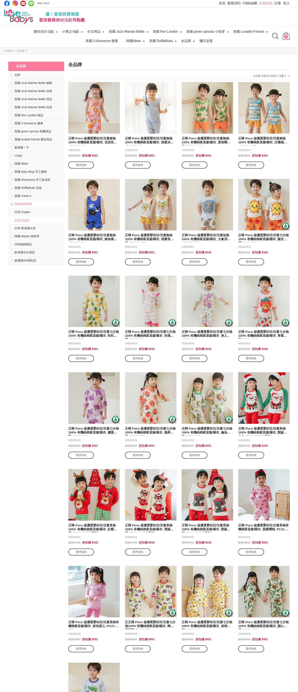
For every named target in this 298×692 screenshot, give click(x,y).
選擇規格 (81, 164)
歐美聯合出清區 (24, 252)
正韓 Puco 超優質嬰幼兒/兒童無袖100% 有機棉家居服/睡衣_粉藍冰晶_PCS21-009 (149, 140)
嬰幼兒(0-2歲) (44, 31)
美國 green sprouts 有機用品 (32, 131)
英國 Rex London (165, 31)
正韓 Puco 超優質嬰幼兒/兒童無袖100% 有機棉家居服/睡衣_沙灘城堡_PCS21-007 (262, 140)
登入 (286, 3)
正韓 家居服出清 (25, 228)
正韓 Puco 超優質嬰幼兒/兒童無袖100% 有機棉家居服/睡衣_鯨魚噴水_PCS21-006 (92, 237)
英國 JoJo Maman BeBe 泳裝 (33, 91)
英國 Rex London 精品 (28, 115)
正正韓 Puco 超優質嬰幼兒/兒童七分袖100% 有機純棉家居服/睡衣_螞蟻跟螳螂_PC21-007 (150, 624)
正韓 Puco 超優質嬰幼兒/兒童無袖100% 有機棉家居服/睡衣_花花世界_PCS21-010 (92, 140)
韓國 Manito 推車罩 (26, 236)
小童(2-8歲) (70, 31)
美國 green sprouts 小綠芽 (205, 31)
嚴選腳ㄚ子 (21, 147)
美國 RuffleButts (161, 41)
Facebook (7, 3)
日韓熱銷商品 (23, 244)
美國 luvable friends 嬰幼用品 (33, 139)
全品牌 (186, 41)
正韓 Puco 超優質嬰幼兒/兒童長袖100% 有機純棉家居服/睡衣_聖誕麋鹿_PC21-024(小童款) (149, 527)
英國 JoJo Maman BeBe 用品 (33, 99)
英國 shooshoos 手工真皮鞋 (32, 179)
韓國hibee (133, 41)
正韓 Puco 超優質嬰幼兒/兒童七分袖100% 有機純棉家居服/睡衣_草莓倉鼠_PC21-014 (263, 334)
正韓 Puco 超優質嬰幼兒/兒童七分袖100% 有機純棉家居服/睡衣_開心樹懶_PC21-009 (263, 624)
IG (15, 3)
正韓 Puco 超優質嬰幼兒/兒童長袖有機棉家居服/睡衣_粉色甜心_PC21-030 (93, 624)
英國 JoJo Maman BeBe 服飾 (33, 83)
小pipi (18, 155)
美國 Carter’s (22, 196)
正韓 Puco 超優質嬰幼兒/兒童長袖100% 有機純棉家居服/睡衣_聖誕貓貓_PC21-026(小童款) (206, 527)
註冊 (277, 3)
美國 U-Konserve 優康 (101, 41)
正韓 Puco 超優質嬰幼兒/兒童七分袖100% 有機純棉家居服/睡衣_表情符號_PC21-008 (207, 624)
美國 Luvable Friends (248, 31)
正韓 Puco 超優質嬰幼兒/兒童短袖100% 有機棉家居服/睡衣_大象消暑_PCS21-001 (206, 237)
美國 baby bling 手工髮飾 (30, 171)
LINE (31, 3)
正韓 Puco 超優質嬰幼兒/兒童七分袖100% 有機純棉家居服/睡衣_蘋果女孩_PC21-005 (150, 431)
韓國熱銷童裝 (23, 204)
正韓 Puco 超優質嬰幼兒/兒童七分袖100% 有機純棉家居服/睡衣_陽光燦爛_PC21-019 (263, 237)
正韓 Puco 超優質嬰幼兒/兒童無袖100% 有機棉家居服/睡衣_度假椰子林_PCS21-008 (206, 140)
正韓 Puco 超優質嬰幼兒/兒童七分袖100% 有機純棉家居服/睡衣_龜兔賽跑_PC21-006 (207, 431)
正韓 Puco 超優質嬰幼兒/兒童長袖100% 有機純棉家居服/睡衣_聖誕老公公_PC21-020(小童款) (262, 431)
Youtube (23, 3)
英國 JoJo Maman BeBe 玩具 (33, 107)
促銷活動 (265, 3)
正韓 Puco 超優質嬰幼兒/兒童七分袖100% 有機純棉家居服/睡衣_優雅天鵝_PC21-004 (93, 431)
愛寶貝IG (234, 3)
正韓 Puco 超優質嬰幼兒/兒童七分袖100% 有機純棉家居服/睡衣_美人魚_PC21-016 (207, 334)
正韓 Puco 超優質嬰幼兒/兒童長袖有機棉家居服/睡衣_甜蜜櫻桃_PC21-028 (263, 527)
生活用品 (94, 31)
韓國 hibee (21, 163)
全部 (17, 75)
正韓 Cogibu (22, 212)
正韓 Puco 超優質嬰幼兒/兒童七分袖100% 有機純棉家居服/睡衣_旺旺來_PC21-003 (93, 334)
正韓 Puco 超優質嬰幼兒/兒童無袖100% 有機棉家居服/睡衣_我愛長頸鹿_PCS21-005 (149, 237)
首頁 (222, 3)
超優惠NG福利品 (25, 260)
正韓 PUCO (21, 220)
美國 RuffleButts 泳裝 (28, 187)
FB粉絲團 (250, 3)
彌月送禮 (206, 41)
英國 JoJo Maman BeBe (126, 31)
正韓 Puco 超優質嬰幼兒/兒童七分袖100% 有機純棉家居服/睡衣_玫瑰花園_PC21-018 (150, 334)
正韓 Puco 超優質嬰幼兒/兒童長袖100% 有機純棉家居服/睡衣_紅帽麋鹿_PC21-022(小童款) (92, 527)
